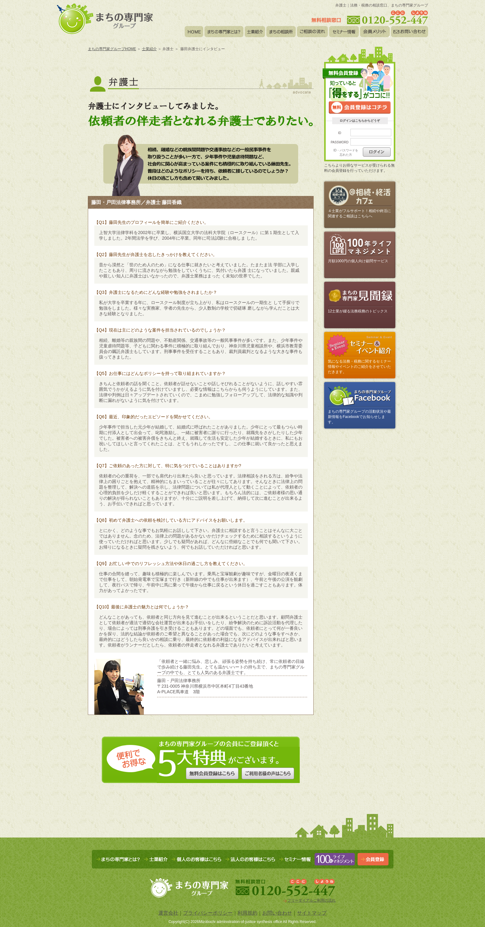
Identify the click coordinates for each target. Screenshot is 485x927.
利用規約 (247, 913)
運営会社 (168, 913)
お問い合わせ (277, 913)
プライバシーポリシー (208, 913)
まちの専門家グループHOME (112, 49)
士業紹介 (149, 49)
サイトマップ (312, 913)
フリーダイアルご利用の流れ (311, 900)
